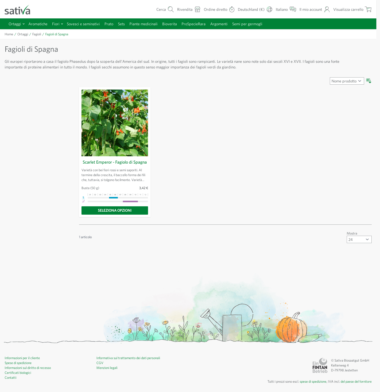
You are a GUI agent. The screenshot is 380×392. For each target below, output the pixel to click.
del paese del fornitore (355, 387)
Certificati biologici (18, 378)
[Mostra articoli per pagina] (359, 245)
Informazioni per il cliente (24, 364)
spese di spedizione (308, 387)
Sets (126, 24)
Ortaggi (15, 24)
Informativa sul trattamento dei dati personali (130, 364)
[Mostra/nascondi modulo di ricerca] (159, 9)
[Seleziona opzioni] (114, 216)
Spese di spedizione (20, 369)
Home (9, 34)
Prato (112, 24)
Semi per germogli (258, 24)
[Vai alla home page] (20, 9)
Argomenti (229, 24)
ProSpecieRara (202, 24)
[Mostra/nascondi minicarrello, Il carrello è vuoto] (351, 9)
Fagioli (37, 34)
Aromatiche (38, 24)
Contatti (10, 383)
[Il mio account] (312, 9)
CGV (100, 369)
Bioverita (176, 24)
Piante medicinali (149, 24)
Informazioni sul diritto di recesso (30, 374)
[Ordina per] (346, 81)
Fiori (57, 24)
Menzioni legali (107, 374)
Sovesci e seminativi (86, 24)
